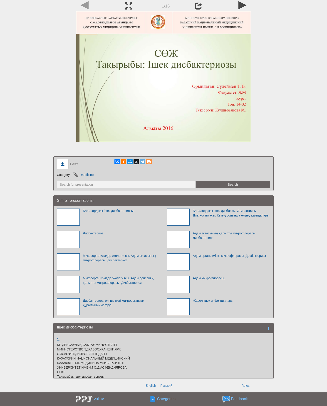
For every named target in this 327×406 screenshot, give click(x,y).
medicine (83, 175)
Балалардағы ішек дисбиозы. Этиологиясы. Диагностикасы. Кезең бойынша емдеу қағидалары (231, 213)
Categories (166, 399)
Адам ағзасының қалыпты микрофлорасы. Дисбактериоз (224, 235)
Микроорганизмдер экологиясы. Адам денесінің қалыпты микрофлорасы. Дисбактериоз (118, 280)
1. (58, 339)
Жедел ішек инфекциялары (213, 300)
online (99, 398)
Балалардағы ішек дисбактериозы (108, 211)
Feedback (239, 399)
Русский (166, 385)
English (151, 385)
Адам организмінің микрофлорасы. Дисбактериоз (229, 256)
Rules (245, 385)
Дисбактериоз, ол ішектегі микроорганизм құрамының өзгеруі (113, 303)
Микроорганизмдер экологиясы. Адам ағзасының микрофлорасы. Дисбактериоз (119, 258)
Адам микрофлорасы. (209, 278)
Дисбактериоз (93, 233)
